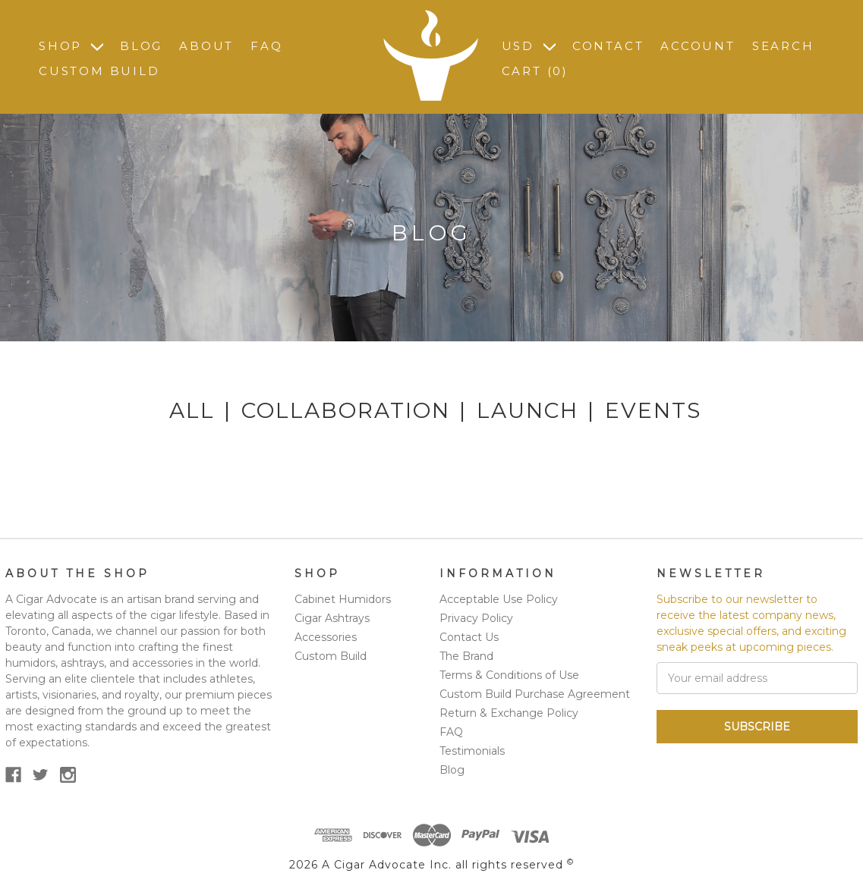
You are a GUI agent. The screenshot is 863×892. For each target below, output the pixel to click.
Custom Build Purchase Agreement (534, 694)
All (192, 410)
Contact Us (469, 637)
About (206, 46)
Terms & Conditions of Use (509, 675)
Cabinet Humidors (342, 599)
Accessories (325, 637)
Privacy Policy (476, 618)
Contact (608, 46)
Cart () (535, 71)
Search (783, 46)
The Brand (466, 656)
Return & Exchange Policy (508, 713)
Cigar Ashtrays (332, 618)
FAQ (266, 46)
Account (697, 46)
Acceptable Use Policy (498, 599)
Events (653, 410)
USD (529, 46)
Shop (71, 46)
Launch (527, 410)
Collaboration (345, 410)
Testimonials (472, 751)
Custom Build (99, 71)
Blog (141, 46)
